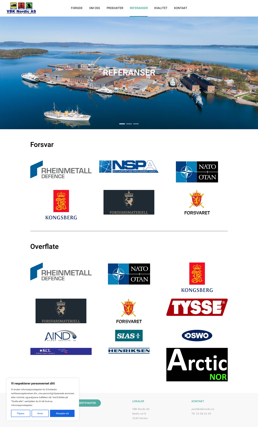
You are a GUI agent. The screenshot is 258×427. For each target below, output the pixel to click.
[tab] (129, 123)
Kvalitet (161, 8)
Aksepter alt (62, 413)
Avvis (40, 413)
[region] (43, 399)
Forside (77, 8)
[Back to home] (21, 8)
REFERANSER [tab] (122, 123)
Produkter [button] (115, 8)
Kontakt (180, 8)
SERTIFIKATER (87, 403)
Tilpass (20, 413)
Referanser (139, 8)
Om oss (94, 8)
